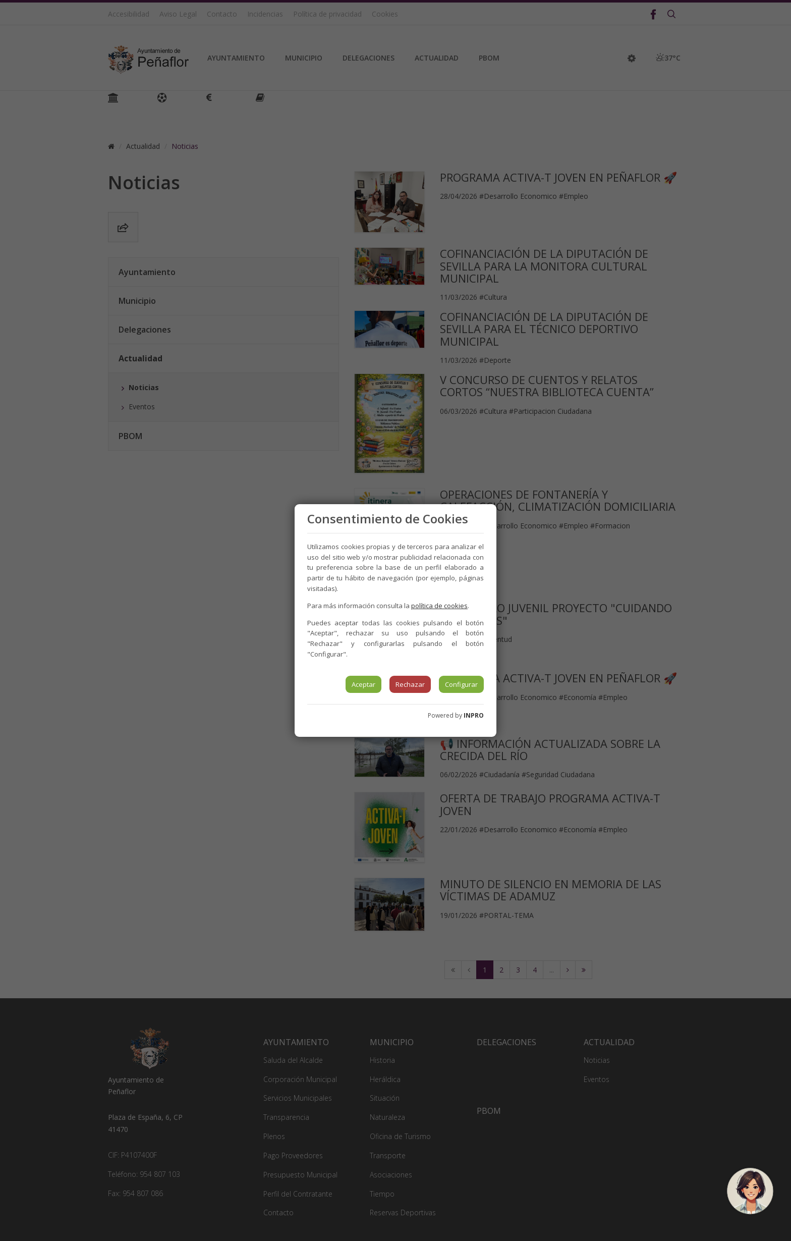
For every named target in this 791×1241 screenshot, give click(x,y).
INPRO (474, 715)
